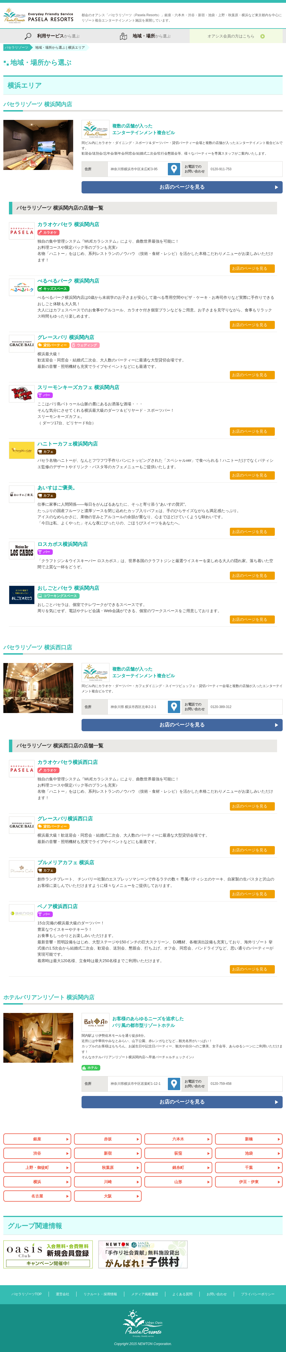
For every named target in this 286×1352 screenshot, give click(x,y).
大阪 (108, 1196)
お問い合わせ (217, 1294)
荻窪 (178, 1153)
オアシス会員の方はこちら (236, 36)
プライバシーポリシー (258, 1294)
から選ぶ (49, 36)
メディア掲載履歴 (144, 1294)
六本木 (178, 1139)
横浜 (37, 1182)
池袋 (249, 1153)
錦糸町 (178, 1167)
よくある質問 (182, 1294)
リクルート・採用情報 (100, 1294)
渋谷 (37, 1153)
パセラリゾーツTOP (26, 1294)
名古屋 (37, 1196)
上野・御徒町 (37, 1167)
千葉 (249, 1167)
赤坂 (108, 1139)
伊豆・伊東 (249, 1182)
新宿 (108, 1153)
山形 (178, 1182)
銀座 (37, 1139)
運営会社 (62, 1294)
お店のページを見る (249, 268)
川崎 (108, 1182)
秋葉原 (108, 1167)
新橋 (249, 1139)
